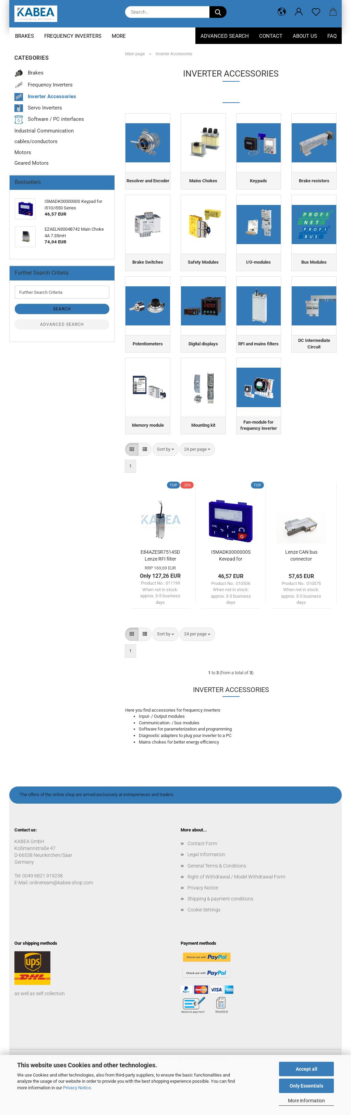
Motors (22, 152)
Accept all (306, 1069)
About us (305, 36)
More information (306, 1100)
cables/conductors (36, 141)
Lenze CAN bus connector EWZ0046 (301, 592)
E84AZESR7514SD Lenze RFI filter (160, 592)
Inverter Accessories (45, 97)
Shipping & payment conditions (220, 936)
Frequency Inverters (72, 36)
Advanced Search (225, 36)
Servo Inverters (38, 108)
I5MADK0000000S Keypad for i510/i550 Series (231, 592)
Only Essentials (306, 1086)
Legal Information (206, 892)
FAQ (332, 36)
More (119, 36)
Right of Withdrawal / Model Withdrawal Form (236, 914)
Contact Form (202, 881)
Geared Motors (31, 163)
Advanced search (62, 324)
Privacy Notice (77, 1087)
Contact (270, 36)
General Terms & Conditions (216, 903)
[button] (281, 12)
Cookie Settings (203, 948)
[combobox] (166, 487)
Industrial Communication (44, 131)
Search (62, 309)
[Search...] (218, 12)
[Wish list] (316, 12)
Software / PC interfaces (49, 119)
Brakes (24, 36)
